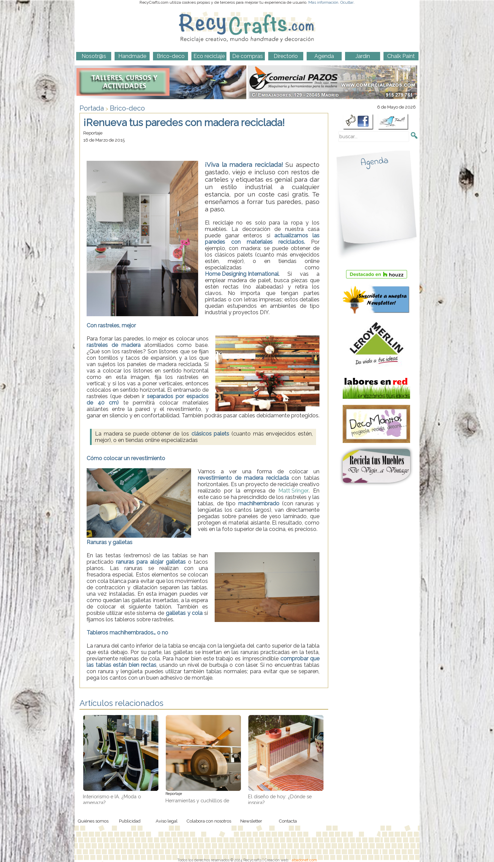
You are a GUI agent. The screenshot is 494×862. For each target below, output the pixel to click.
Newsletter (251, 821)
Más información (323, 2)
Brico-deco (127, 108)
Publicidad (130, 821)
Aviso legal (167, 821)
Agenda (374, 162)
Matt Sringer (293, 490)
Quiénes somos (93, 821)
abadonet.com (304, 860)
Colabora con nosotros (208, 821)
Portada (92, 108)
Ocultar (346, 2)
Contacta (288, 821)
